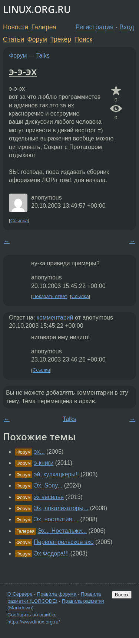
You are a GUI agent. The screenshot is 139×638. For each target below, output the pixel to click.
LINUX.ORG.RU (37, 9)
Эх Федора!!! (51, 553)
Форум (37, 39)
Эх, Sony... (48, 485)
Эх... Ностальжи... (62, 531)
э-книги (43, 463)
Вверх (122, 594)
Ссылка (19, 220)
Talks (43, 55)
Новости (15, 27)
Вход (126, 27)
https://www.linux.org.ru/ (33, 622)
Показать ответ (50, 296)
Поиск (84, 39)
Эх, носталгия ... (56, 519)
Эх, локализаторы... (61, 508)
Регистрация (95, 27)
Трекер (60, 39)
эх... (39, 451)
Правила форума (57, 594)
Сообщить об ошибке (32, 615)
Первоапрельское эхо (63, 542)
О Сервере (20, 594)
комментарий (55, 317)
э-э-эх (23, 71)
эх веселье (49, 497)
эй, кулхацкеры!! (56, 474)
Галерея (44, 27)
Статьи (13, 39)
